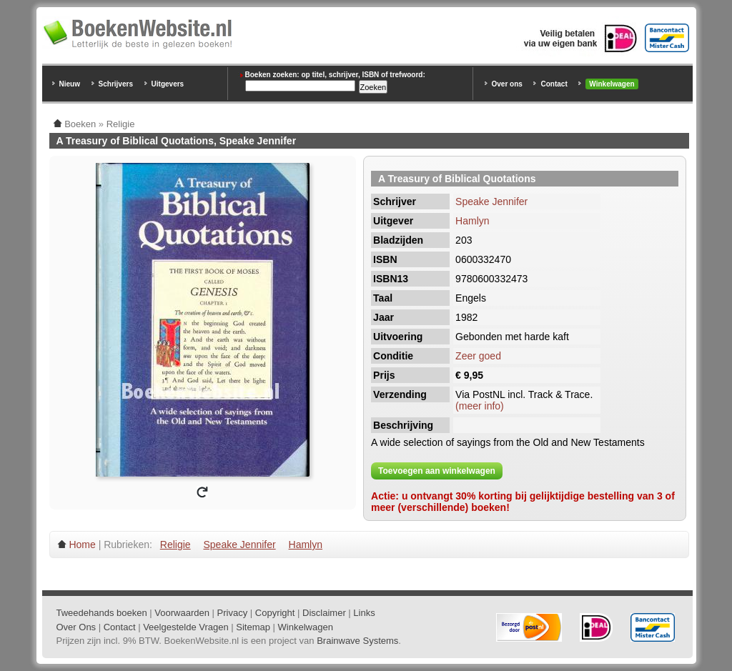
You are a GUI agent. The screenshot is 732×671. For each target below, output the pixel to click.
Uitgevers (168, 84)
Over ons (507, 84)
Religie (175, 544)
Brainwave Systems (357, 640)
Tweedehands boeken (101, 612)
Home (82, 544)
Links (364, 612)
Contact (553, 84)
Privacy (232, 612)
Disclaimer (324, 612)
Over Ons (76, 627)
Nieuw (69, 84)
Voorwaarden (181, 612)
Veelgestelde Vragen (186, 627)
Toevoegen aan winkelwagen (436, 471)
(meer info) (479, 406)
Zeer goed (478, 356)
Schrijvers (116, 84)
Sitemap (253, 627)
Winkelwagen (611, 84)
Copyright (275, 612)
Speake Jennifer (491, 201)
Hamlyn (472, 221)
